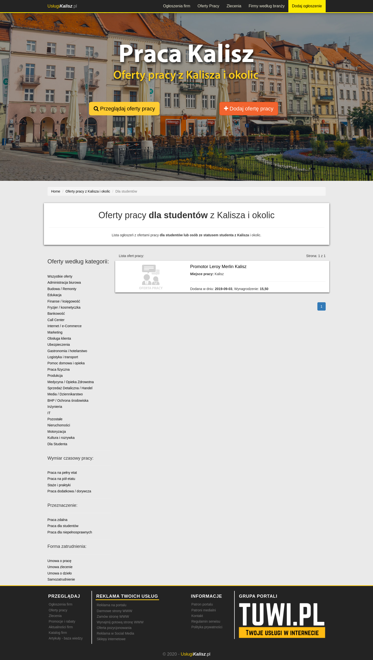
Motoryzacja (57, 431)
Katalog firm (58, 633)
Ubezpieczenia (59, 344)
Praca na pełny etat (62, 473)
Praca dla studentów (63, 526)
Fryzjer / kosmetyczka (64, 307)
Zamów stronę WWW (113, 616)
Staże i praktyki (59, 485)
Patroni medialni (204, 610)
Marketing (55, 332)
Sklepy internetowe (111, 639)
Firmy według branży (267, 6)
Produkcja (55, 376)
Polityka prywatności (207, 627)
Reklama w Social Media (115, 633)
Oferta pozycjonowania (114, 628)
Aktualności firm (61, 627)
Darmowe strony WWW (114, 611)
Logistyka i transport (63, 357)
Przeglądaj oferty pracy (124, 109)
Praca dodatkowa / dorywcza (69, 491)
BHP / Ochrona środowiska (68, 400)
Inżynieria (55, 407)
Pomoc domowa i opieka (66, 363)
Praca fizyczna (59, 369)
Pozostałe (55, 419)
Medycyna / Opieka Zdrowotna (71, 382)
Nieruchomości (59, 425)
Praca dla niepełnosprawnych (70, 532)
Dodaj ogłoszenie (307, 6)
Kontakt (197, 616)
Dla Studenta (57, 444)
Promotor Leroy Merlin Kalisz (218, 266)
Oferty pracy (58, 610)
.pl (62, 6)
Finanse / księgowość (64, 301)
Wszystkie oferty (60, 276)
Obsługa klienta (59, 338)
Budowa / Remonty (62, 289)
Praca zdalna (58, 520)
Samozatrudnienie (61, 579)
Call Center (56, 320)
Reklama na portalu (111, 605)
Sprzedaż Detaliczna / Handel (70, 388)
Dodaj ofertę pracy (248, 109)
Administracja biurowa (64, 282)
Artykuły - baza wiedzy (66, 638)
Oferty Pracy (208, 6)
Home (55, 191)
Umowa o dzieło (60, 573)
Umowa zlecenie (60, 567)
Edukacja (55, 295)
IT (49, 413)
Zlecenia (234, 6)
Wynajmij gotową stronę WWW (120, 622)
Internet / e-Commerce (65, 326)
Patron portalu (202, 604)
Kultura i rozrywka (61, 438)
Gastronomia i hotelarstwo (67, 351)
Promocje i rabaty (62, 621)
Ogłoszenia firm (176, 6)
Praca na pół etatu (61, 479)
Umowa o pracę (59, 561)
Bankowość (56, 313)
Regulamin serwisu (206, 621)
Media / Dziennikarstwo (65, 394)
